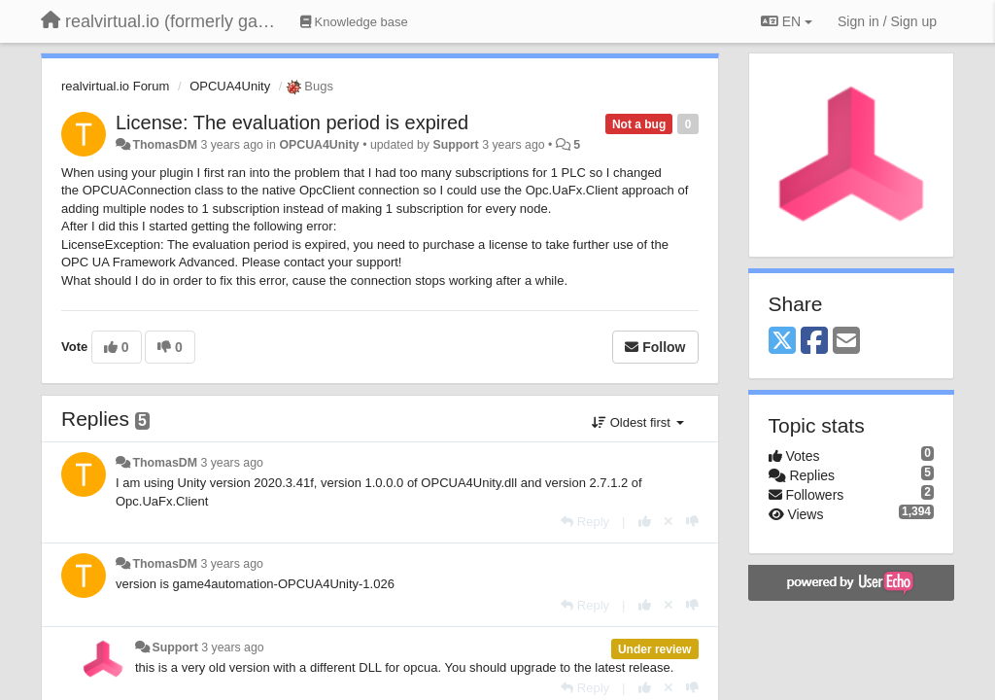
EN (786, 21)
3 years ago (231, 463)
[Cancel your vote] (668, 521)
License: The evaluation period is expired (292, 122)
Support (455, 145)
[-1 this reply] (692, 521)
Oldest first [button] (637, 422)
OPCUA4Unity (229, 86)
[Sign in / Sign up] (887, 21)
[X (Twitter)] (782, 342)
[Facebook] (814, 342)
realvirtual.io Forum (115, 86)
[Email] (846, 342)
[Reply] (585, 521)
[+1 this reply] (644, 521)
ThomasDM (164, 145)
